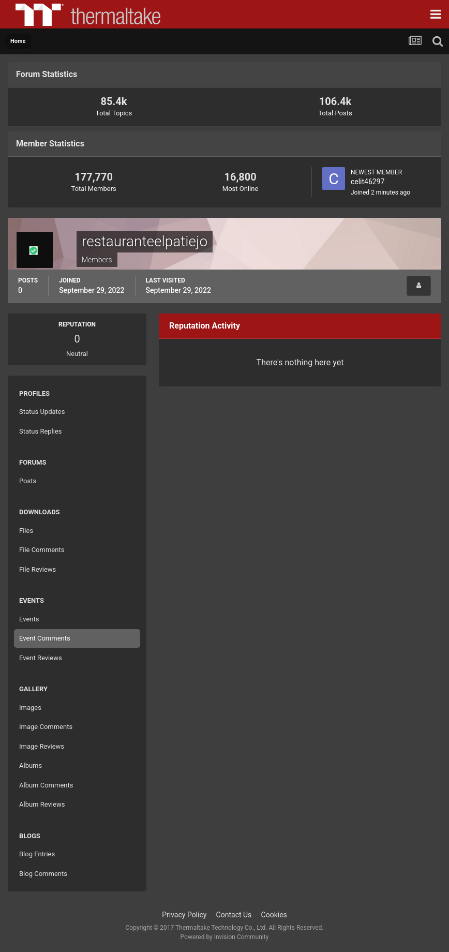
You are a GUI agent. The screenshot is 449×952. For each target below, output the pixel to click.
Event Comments (44, 638)
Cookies (274, 915)
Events (29, 619)
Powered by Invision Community (225, 937)
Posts (27, 481)
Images (30, 707)
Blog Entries (37, 854)
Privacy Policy (184, 915)
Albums (30, 765)
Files (26, 530)
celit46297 (367, 181)
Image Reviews (41, 746)
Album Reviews (42, 804)
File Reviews (37, 569)
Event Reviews (40, 658)
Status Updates (42, 411)
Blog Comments (43, 873)
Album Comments (46, 785)
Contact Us (234, 915)
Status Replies (40, 431)
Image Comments (45, 727)
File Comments (41, 550)
